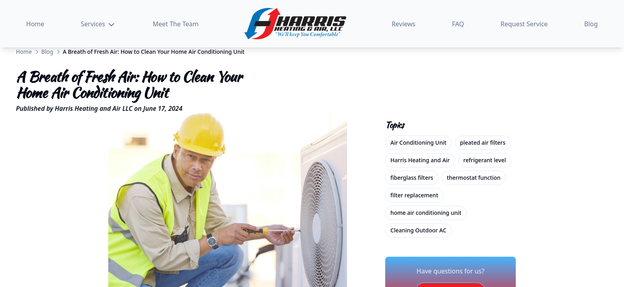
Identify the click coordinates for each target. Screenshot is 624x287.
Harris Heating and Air (420, 160)
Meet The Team (176, 24)
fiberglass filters (411, 177)
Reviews (403, 24)
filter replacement (414, 195)
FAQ (458, 24)
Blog (591, 24)
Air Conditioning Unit (418, 142)
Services (98, 24)
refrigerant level (484, 160)
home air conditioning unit (425, 212)
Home (35, 24)
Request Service (524, 24)
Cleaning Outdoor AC (418, 230)
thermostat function (474, 177)
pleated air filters (482, 142)
